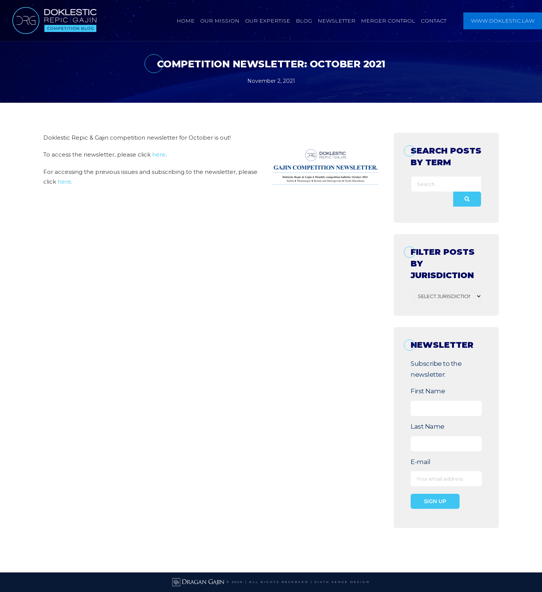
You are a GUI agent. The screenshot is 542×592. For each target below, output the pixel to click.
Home (186, 20)
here (159, 154)
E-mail (420, 462)
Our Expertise (267, 20)
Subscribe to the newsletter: (436, 369)
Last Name (428, 426)
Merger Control (388, 20)
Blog (304, 20)
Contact (433, 20)
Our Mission (219, 20)
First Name (428, 391)
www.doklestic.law (502, 20)
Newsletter (336, 20)
